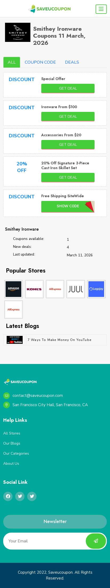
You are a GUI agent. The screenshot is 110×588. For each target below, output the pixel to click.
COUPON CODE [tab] (40, 62)
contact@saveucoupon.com (33, 395)
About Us (11, 463)
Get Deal (68, 88)
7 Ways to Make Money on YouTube (59, 340)
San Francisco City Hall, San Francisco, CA (45, 405)
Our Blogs (11, 443)
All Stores (11, 433)
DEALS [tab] (72, 62)
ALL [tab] (12, 62)
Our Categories (16, 453)
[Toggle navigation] (101, 9)
